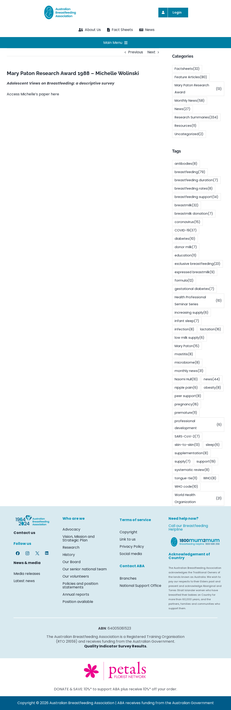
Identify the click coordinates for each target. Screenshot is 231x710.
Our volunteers (75, 576)
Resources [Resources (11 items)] (185, 125)
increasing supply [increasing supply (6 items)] (191, 312)
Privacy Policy (132, 546)
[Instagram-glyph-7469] (27, 553)
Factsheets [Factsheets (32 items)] (187, 68)
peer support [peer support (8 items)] (188, 396)
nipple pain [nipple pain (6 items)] (186, 387)
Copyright (128, 532)
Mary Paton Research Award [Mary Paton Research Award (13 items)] (198, 88)
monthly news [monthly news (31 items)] (189, 370)
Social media (131, 553)
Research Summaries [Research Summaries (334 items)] (196, 117)
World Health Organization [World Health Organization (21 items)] (198, 498)
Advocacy (71, 529)
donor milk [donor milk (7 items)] (186, 247)
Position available (77, 601)
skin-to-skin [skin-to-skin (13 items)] (187, 444)
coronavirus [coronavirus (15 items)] (187, 222)
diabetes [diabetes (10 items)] (185, 238)
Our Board (71, 561)
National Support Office (140, 585)
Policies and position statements (80, 585)
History (68, 554)
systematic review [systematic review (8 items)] (192, 469)
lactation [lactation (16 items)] (210, 329)
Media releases (27, 573)
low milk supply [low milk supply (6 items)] (189, 337)
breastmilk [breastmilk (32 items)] (187, 205)
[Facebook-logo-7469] (18, 553)
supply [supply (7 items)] (183, 461)
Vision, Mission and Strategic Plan (78, 538)
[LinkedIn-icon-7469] (47, 553)
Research (70, 547)
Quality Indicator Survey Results (115, 646)
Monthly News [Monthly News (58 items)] (190, 100)
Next (151, 52)
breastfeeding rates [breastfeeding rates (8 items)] (194, 188)
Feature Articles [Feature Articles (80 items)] (191, 77)
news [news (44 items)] (212, 379)
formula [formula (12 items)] (184, 280)
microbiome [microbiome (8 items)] (187, 362)
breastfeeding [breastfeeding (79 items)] (190, 172)
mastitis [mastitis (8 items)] (184, 354)
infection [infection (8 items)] (184, 329)
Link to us (128, 539)
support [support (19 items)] (206, 461)
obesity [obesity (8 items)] (212, 387)
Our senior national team (84, 569)
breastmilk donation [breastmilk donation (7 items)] (194, 213)
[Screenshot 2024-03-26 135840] (115, 662)
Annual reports (75, 594)
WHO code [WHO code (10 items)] (186, 486)
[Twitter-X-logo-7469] (37, 553)
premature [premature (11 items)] (186, 412)
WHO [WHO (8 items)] (209, 478)
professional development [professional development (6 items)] (198, 424)
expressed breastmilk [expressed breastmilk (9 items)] (195, 272)
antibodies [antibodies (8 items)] (186, 163)
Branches (128, 578)
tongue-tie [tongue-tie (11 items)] (186, 478)
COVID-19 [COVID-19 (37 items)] (186, 230)
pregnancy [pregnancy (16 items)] (187, 404)
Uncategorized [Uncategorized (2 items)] (189, 134)
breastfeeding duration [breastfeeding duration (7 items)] (196, 180)
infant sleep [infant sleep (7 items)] (187, 320)
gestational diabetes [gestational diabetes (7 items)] (194, 288)
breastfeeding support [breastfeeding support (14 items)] (196, 196)
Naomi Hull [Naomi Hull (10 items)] (186, 379)
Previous (135, 52)
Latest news (24, 580)
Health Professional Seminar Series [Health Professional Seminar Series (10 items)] (198, 300)
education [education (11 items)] (185, 255)
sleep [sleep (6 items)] (213, 444)
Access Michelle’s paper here (33, 94)
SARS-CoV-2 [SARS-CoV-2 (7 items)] (187, 436)
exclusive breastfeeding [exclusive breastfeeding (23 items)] (197, 263)
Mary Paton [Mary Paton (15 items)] (187, 346)
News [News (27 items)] (182, 109)
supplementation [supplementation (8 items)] (191, 453)
